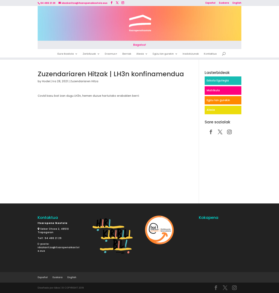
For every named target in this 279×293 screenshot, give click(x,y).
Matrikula (213, 90)
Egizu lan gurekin (163, 54)
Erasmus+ (111, 54)
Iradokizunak (191, 54)
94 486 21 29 (53, 238)
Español (210, 3)
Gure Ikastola (65, 54)
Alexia (140, 54)
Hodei (46, 81)
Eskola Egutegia (218, 80)
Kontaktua (210, 54)
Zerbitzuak (89, 54)
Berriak (126, 54)
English (236, 3)
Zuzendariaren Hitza (84, 81)
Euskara (224, 3)
